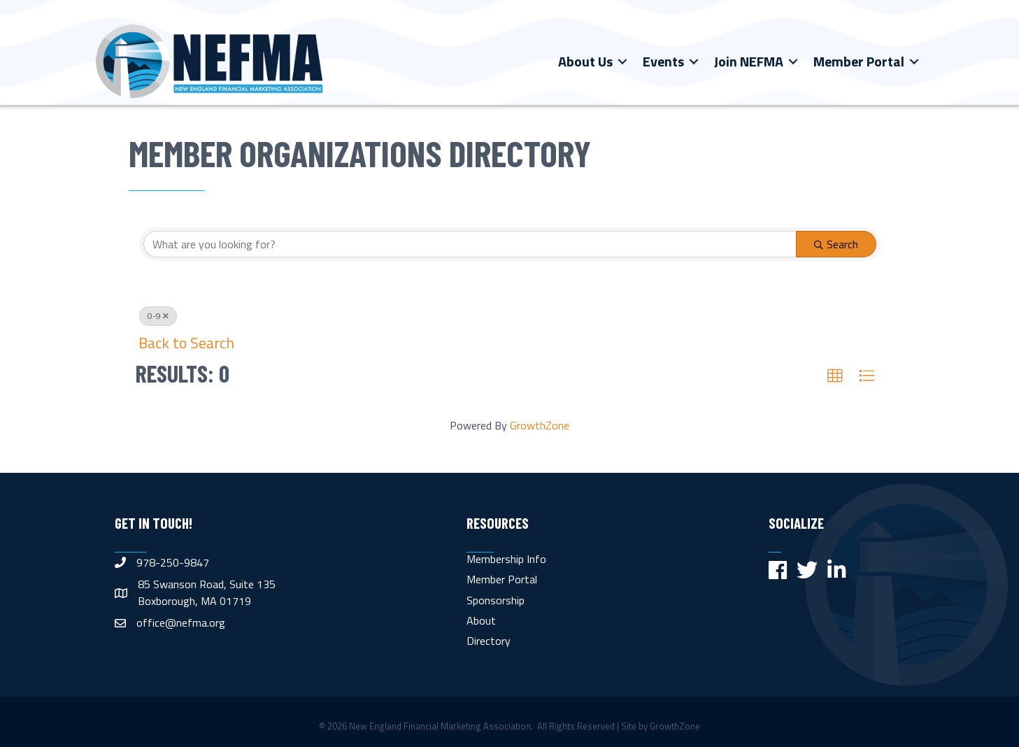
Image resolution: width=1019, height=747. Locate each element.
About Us (585, 61)
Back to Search (186, 343)
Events (663, 61)
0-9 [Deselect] (158, 315)
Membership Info (506, 558)
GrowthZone (539, 425)
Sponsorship (495, 600)
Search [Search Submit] (836, 244)
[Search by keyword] (470, 244)
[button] (835, 376)
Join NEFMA (748, 61)
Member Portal (858, 61)
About (481, 620)
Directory (488, 640)
